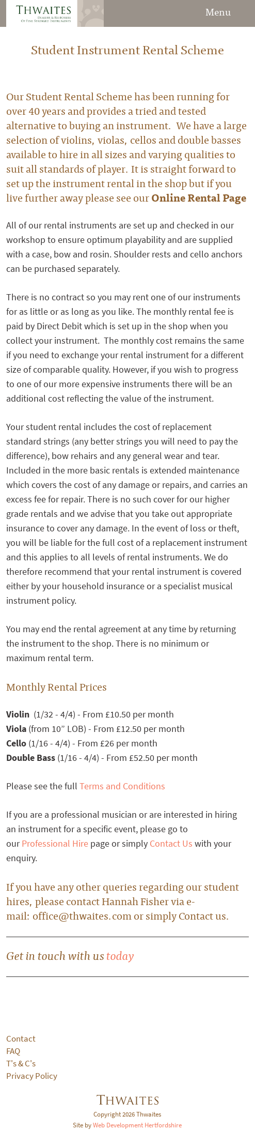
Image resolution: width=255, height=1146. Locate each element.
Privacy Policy (31, 1076)
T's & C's (21, 1063)
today (120, 955)
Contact (21, 1039)
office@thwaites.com (82, 915)
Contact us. (204, 915)
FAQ (13, 1051)
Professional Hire (55, 843)
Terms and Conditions (122, 786)
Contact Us (171, 843)
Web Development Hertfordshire (137, 1125)
